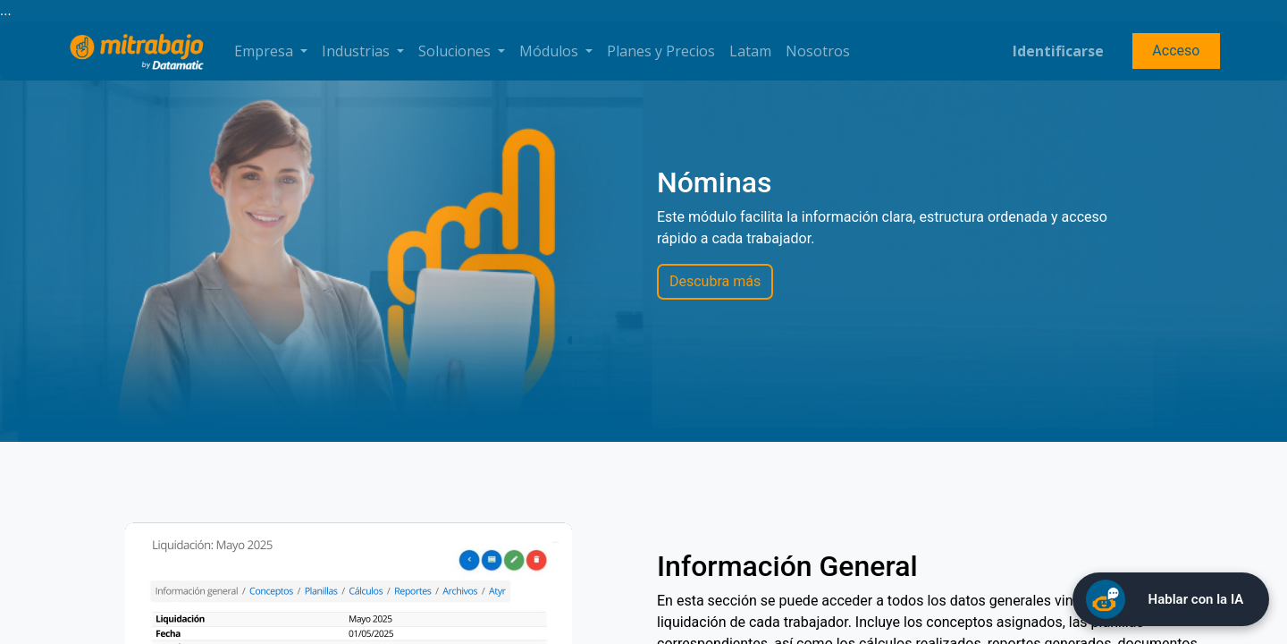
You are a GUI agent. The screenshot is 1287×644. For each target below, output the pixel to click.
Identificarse (1058, 51)
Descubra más (715, 281)
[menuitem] (661, 51)
